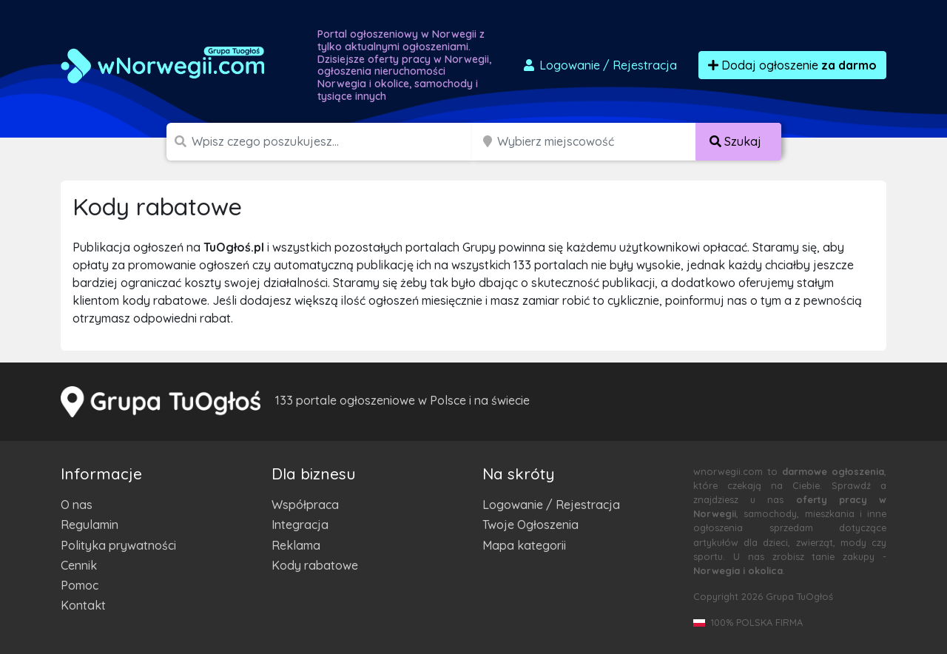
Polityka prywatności (118, 545)
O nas (76, 504)
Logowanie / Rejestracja (551, 504)
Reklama (296, 545)
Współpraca (305, 504)
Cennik (79, 565)
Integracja (300, 524)
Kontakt (83, 605)
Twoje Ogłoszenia (530, 524)
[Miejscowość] (596, 142)
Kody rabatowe (315, 565)
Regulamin (89, 524)
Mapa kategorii (524, 545)
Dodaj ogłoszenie (792, 65)
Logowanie (599, 65)
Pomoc (79, 585)
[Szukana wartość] (333, 142)
